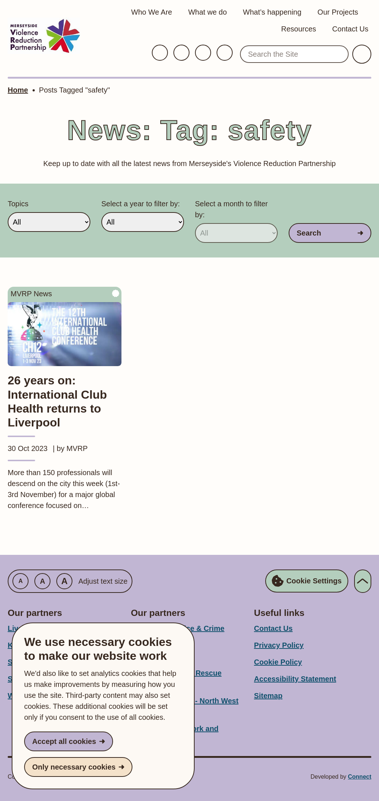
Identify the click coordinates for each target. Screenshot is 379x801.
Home (18, 90)
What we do (207, 12)
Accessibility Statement (295, 679)
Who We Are (151, 12)
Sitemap (268, 696)
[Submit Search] (361, 54)
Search (309, 233)
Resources (298, 29)
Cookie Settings (307, 581)
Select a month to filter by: (231, 209)
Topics (18, 204)
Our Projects (338, 12)
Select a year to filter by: (140, 204)
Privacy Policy (279, 645)
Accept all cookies (64, 741)
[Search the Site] (294, 54)
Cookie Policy (278, 662)
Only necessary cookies (74, 767)
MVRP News (31, 294)
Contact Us (350, 29)
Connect (359, 777)
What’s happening (272, 12)
